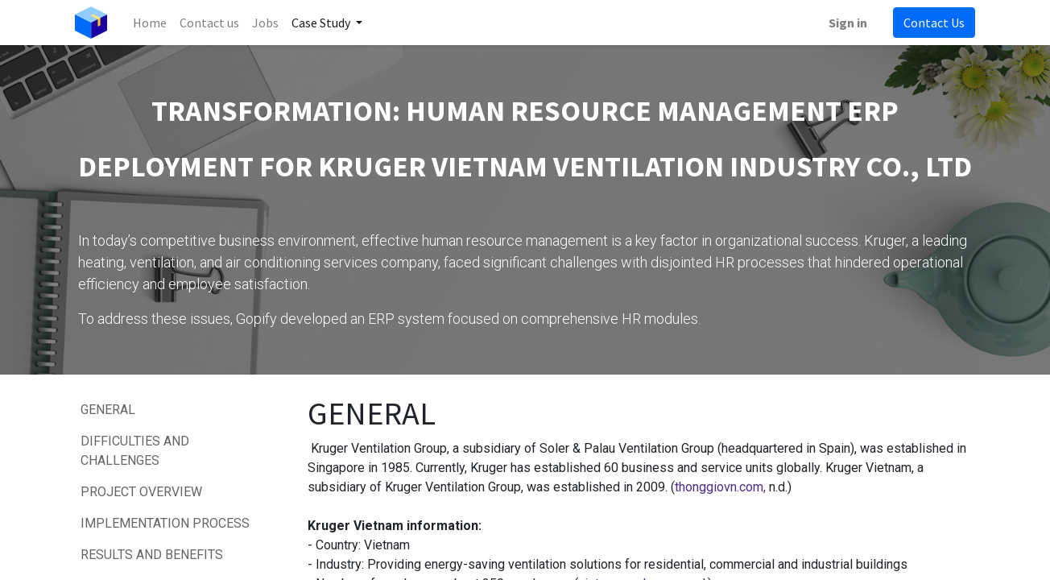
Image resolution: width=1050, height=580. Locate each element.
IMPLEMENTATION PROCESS (167, 523)
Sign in (844, 22)
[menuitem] (153, 22)
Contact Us (930, 22)
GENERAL (108, 409)
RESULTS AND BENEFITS (153, 554)
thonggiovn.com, (720, 487)
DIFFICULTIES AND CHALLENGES (135, 450)
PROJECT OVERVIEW (141, 491)
